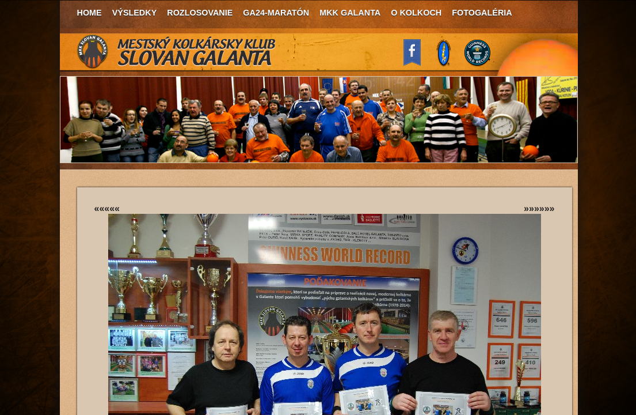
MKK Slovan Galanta (176, 51)
